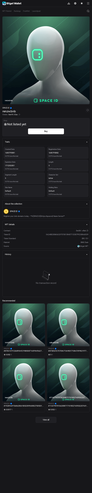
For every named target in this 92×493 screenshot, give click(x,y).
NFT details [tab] (46, 224)
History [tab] (46, 254)
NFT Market (7, 11)
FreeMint (26, 11)
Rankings (17, 11)
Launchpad (36, 11)
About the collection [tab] (46, 204)
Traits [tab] (46, 142)
